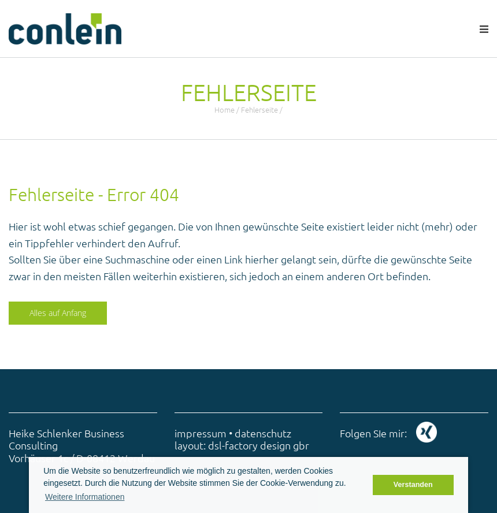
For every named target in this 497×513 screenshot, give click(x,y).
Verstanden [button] (413, 485)
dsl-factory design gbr (258, 445)
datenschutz (263, 433)
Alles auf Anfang (57, 312)
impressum (201, 433)
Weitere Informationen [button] (84, 496)
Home (224, 109)
